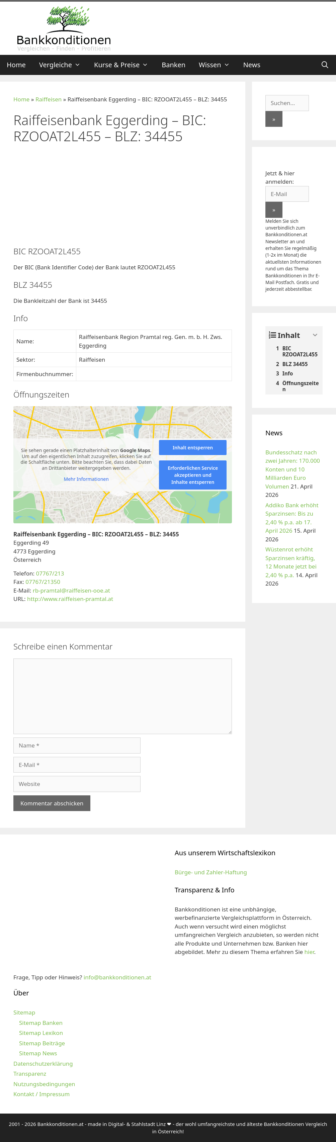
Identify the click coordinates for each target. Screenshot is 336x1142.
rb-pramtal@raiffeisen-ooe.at (71, 590)
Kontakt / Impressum (41, 1094)
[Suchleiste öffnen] (325, 65)
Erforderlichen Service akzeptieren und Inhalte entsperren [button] (193, 475)
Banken (173, 64)
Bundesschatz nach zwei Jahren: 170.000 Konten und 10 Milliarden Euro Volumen (292, 469)
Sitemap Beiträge (42, 1043)
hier (309, 952)
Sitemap (24, 1012)
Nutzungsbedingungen (44, 1084)
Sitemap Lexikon (41, 1033)
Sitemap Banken (41, 1023)
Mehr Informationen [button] (86, 479)
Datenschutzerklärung (43, 1063)
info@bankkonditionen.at (117, 977)
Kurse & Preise (124, 65)
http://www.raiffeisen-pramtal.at (70, 599)
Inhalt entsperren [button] (193, 447)
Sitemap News (38, 1053)
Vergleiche (63, 65)
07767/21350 (42, 582)
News (251, 64)
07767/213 (50, 573)
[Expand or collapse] (315, 335)
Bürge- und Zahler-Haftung (211, 872)
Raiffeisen (48, 99)
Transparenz (29, 1073)
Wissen (218, 65)
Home (16, 64)
